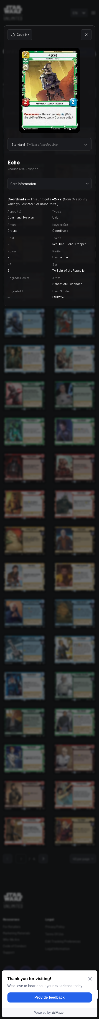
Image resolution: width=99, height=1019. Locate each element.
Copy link (19, 34)
